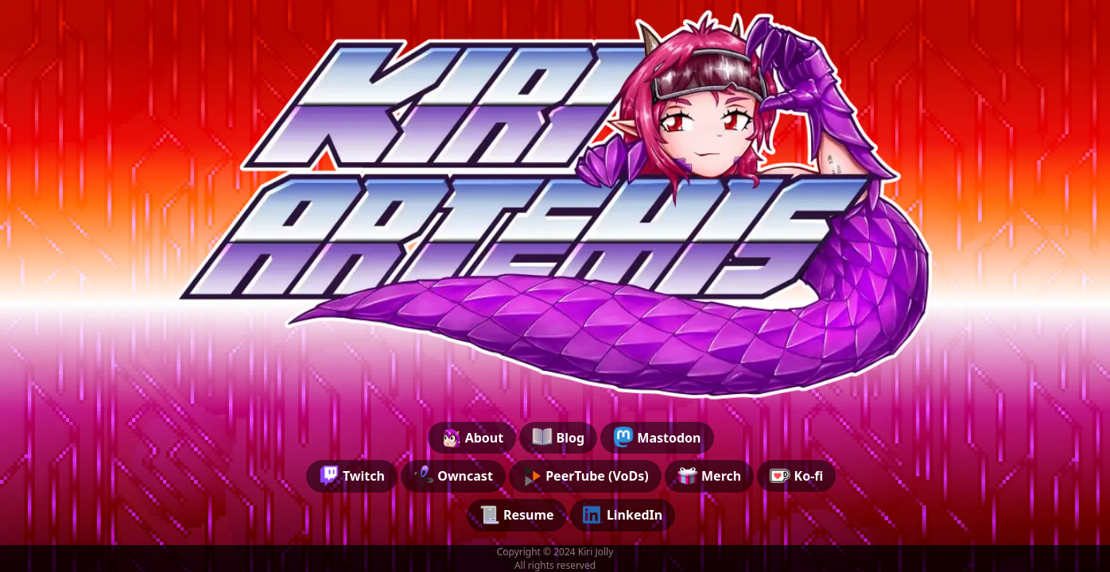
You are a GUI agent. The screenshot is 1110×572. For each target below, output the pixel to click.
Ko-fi (796, 476)
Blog (558, 437)
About (472, 437)
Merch (709, 476)
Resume (516, 514)
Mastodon (657, 437)
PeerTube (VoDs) (585, 476)
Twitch (352, 476)
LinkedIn (623, 514)
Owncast (453, 476)
